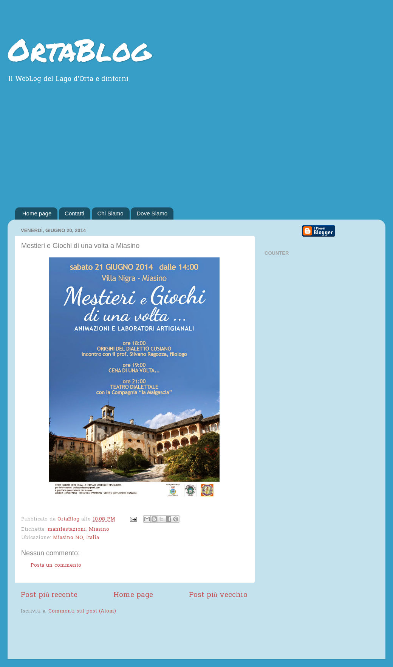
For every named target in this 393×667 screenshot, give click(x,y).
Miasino (99, 529)
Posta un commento (56, 565)
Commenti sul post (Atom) (82, 611)
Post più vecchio (218, 595)
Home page (37, 213)
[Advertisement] (196, 151)
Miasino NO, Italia (76, 538)
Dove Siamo (151, 213)
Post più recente (49, 595)
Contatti (74, 213)
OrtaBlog (79, 49)
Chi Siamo (110, 213)
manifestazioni (67, 529)
